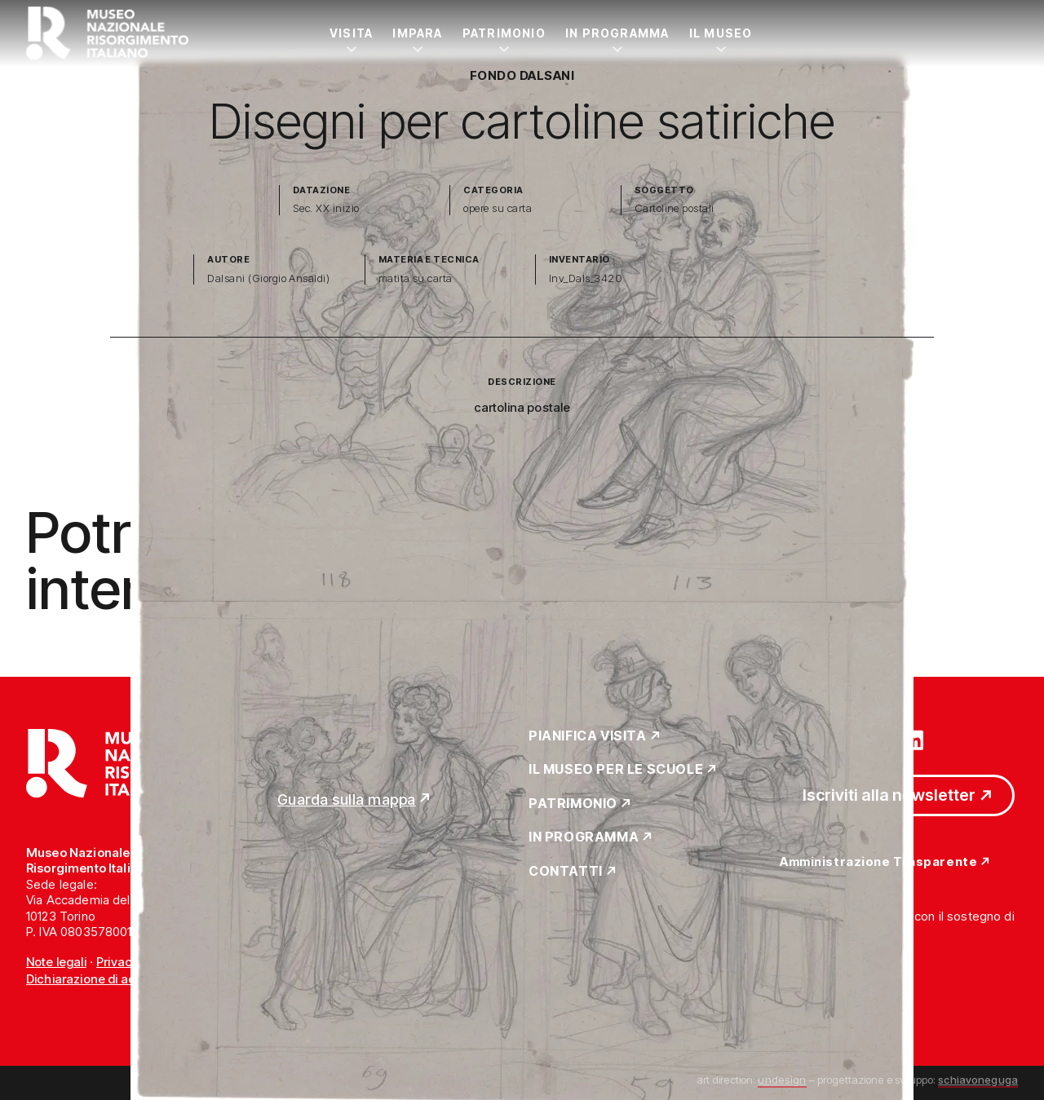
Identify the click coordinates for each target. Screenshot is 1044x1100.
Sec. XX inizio (326, 208)
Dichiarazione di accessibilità (109, 979)
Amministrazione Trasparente (878, 862)
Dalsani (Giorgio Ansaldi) (268, 278)
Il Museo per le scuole (616, 769)
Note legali (56, 962)
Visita (351, 33)
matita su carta (415, 278)
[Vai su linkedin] (913, 739)
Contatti (566, 871)
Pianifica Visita (588, 736)
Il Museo (721, 33)
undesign (782, 1079)
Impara (417, 33)
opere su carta (497, 208)
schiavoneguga (978, 1079)
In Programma (617, 33)
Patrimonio (504, 33)
